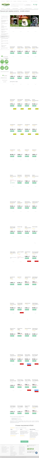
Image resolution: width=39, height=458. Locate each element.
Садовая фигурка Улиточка (28, 277)
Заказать (13, 182)
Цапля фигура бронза (12, 277)
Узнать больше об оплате (5, 71)
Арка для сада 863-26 (20, 252)
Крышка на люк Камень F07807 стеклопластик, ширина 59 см (12, 227)
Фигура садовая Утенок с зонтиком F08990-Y (28, 380)
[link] (35, 27)
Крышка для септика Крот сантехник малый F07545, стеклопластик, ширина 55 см (20, 176)
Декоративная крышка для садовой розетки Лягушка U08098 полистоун (28, 73)
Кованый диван (34, 226)
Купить (12, 78)
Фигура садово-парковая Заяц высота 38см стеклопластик (20, 304)
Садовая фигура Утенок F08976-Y (13, 406)
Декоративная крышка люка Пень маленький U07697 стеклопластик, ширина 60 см (28, 100)
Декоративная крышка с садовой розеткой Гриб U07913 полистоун (20, 73)
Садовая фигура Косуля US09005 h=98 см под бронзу (20, 355)
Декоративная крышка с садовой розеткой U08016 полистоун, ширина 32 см (35, 73)
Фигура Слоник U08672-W (12, 329)
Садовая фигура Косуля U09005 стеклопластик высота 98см (35, 329)
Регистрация (35, 1)
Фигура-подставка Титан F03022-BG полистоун (35, 253)
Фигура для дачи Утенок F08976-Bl (35, 406)
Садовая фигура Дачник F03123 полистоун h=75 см (35, 278)
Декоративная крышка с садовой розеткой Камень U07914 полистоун (28, 47)
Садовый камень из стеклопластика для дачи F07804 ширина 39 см (35, 202)
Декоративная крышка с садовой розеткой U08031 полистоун (35, 47)
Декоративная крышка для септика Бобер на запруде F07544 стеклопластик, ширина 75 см (13, 100)
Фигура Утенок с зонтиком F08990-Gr (20, 380)
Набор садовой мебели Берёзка (13, 252)
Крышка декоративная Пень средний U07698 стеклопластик (19, 202)
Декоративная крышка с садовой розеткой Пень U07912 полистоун (20, 47)
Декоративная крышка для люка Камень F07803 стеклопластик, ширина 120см (28, 202)
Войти (32, 1)
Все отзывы (24, 441)
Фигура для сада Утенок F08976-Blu (35, 380)
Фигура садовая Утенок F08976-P (20, 406)
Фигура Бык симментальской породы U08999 (13, 304)
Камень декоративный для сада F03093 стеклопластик (35, 176)
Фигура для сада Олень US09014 (35, 355)
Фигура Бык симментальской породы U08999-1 (13, 355)
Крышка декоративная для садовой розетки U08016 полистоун (13, 73)
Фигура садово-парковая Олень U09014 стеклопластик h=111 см (27, 355)
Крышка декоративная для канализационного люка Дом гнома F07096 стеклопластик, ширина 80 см (35, 100)
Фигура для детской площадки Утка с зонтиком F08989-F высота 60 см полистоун (13, 380)
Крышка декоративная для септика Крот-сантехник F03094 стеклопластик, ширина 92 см (13, 176)
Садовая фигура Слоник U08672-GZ (35, 304)
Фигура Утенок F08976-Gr (27, 406)
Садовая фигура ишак (27, 252)
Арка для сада (19, 226)
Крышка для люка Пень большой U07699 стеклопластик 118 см (13, 202)
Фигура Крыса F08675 (19, 329)
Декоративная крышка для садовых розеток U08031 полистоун (13, 47)
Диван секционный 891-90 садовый (28, 227)
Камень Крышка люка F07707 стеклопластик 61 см (20, 100)
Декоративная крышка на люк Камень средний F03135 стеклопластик (27, 176)
